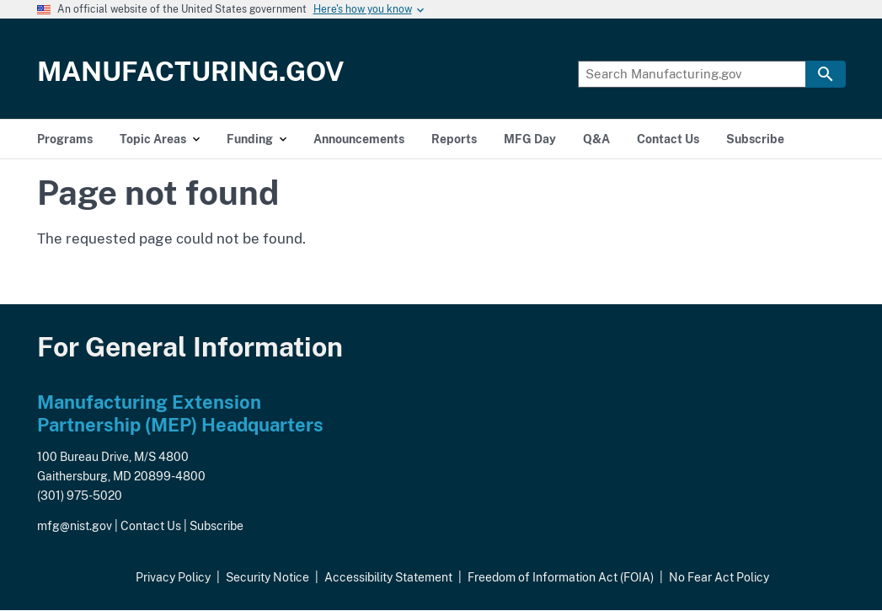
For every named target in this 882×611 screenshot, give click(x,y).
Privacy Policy (173, 577)
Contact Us (150, 526)
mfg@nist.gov (74, 526)
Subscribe (216, 526)
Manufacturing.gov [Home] (191, 71)
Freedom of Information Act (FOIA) (561, 577)
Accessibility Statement (388, 577)
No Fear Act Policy (719, 577)
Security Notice (267, 577)
